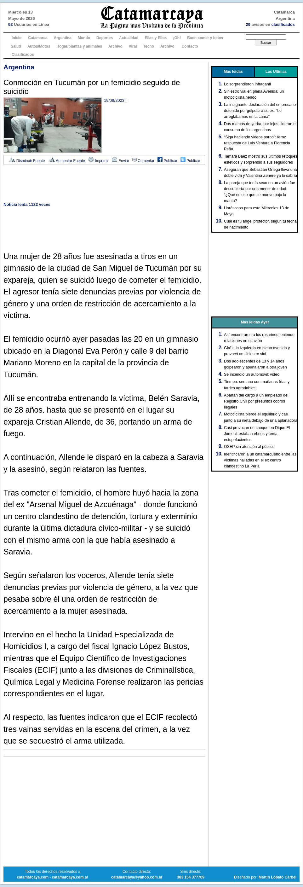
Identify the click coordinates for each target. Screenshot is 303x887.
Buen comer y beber (205, 38)
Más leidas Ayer (255, 322)
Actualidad (128, 38)
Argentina (62, 38)
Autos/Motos (38, 46)
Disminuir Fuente (27, 161)
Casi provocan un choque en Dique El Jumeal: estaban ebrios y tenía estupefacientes (257, 434)
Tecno (148, 46)
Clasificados (23, 54)
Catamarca (37, 38)
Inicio (16, 38)
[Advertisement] (104, 183)
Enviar (120, 161)
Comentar (143, 161)
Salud (16, 46)
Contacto (190, 46)
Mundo (84, 38)
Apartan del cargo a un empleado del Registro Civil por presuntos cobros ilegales (256, 401)
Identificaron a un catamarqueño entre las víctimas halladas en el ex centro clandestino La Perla (260, 460)
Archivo (115, 46)
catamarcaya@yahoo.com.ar (136, 877)
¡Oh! (177, 38)
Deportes (104, 38)
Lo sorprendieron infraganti (247, 84)
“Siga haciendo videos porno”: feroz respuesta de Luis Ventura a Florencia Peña (257, 143)
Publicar (167, 161)
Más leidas (233, 71)
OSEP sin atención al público (249, 446)
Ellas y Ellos (156, 38)
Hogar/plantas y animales (79, 46)
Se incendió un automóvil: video (251, 374)
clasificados (283, 24)
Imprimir (98, 161)
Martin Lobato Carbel (277, 877)
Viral (133, 46)
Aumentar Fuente (66, 161)
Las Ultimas (276, 71)
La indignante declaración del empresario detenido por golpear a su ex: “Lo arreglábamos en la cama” (260, 110)
